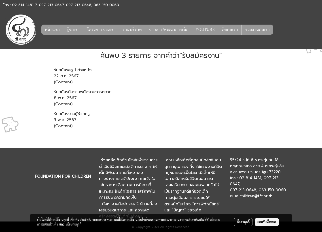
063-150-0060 (106, 5)
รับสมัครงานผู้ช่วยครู (72, 114)
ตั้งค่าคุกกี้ (243, 222)
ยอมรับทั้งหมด (266, 222)
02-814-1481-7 (24, 5)
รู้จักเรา (73, 29)
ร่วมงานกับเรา (257, 29)
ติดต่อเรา (230, 29)
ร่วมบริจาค (132, 29)
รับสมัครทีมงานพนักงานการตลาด (83, 92)
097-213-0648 (78, 5)
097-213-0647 (51, 5)
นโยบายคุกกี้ (73, 224)
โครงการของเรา (101, 29)
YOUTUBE (205, 29)
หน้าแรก (52, 29)
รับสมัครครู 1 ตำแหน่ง (73, 70)
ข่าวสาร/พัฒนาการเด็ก (169, 29)
